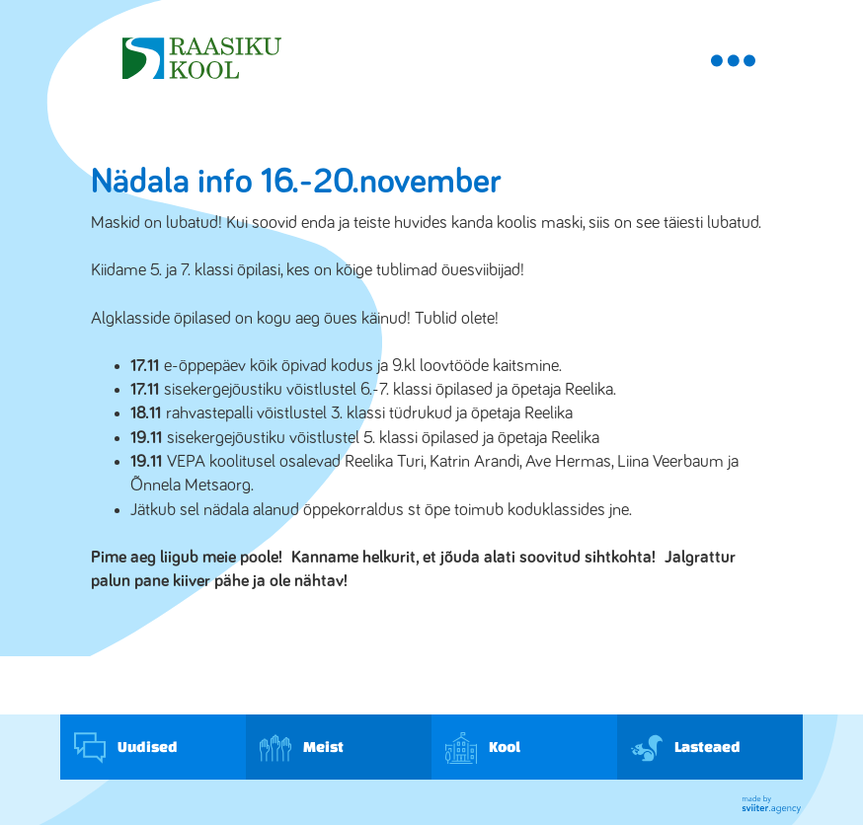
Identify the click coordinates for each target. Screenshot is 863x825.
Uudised (126, 748)
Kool (482, 748)
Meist (302, 748)
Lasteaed (686, 748)
